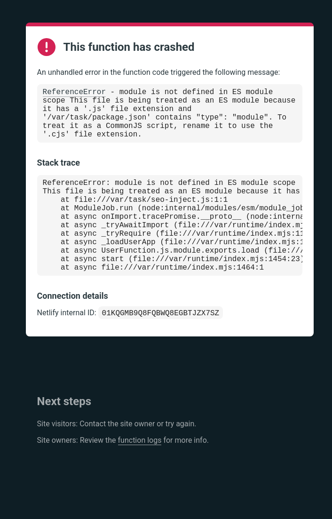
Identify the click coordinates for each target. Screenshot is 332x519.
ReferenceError (74, 93)
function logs (140, 473)
